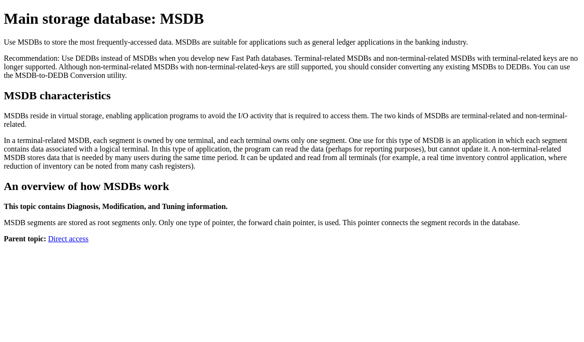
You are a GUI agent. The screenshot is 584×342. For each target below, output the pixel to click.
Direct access (68, 239)
